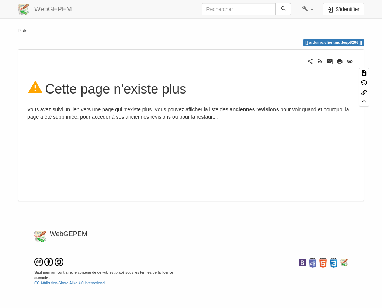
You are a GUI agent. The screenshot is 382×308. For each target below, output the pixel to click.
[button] (307, 9)
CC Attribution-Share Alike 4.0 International (69, 283)
